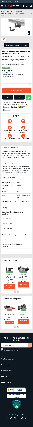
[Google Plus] (18, 418)
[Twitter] (10, 418)
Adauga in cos (16, 91)
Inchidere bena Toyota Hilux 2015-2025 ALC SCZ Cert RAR (9, 315)
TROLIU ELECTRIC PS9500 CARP (23, 313)
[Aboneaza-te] (30, 345)
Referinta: (5, 56)
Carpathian (23, 316)
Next (18, 292)
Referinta (5, 202)
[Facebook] (7, 418)
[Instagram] (14, 418)
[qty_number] (15, 85)
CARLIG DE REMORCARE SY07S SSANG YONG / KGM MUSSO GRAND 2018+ (9, 278)
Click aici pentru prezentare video (16, 45)
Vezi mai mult (9, 322)
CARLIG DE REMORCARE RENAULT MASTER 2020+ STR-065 (23, 277)
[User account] (23, 6)
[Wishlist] (27, 6)
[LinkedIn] (26, 418)
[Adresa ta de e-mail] (14, 345)
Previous (15, 292)
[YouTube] (22, 418)
